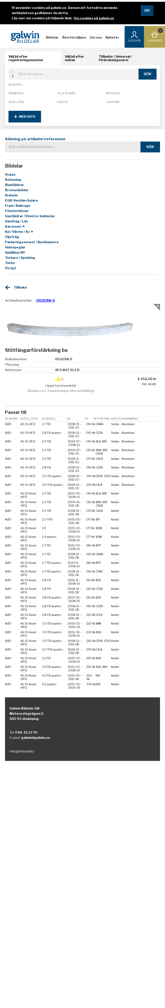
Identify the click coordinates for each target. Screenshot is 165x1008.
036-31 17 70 (26, 732)
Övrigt (10, 268)
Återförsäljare (74, 37)
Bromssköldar (16, 190)
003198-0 (45, 300)
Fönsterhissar (17, 211)
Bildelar (52, 37)
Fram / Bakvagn (17, 206)
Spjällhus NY (15, 252)
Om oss (96, 37)
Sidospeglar (15, 247)
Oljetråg (12, 237)
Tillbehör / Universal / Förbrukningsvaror (115, 58)
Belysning (13, 180)
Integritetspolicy (22, 751)
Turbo (10, 263)
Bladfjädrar (14, 185)
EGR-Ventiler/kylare (21, 200)
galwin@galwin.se (35, 738)
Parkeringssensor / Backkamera (31, 242)
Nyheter (112, 37)
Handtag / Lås (16, 221)
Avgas (10, 174)
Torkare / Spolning (20, 258)
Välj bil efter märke (74, 58)
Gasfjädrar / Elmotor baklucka (29, 216)
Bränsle (11, 195)
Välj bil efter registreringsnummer (25, 58)
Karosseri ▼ (15, 226)
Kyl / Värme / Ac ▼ (19, 232)
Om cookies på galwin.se (94, 18)
